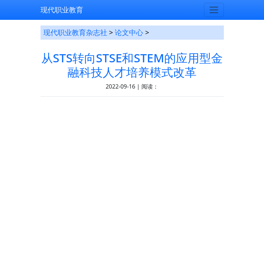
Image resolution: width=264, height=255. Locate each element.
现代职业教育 (62, 10)
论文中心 (129, 32)
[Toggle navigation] (214, 10)
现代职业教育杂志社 (75, 32)
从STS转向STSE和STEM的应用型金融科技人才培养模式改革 (132, 65)
